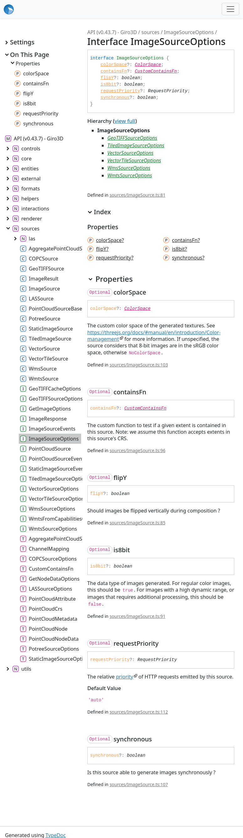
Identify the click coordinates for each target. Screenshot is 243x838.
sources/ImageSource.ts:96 (137, 450)
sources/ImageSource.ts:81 (137, 195)
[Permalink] (152, 292)
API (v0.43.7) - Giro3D (112, 32)
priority (124, 676)
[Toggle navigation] (230, 9)
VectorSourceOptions (130, 152)
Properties (24, 63)
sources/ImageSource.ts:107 (139, 784)
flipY (107, 77)
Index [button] (99, 212)
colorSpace (114, 64)
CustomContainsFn (156, 71)
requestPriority (120, 90)
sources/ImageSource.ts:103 (139, 365)
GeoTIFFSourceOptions (132, 137)
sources (150, 32)
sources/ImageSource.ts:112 (139, 712)
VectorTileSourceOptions (134, 160)
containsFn (114, 71)
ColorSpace (148, 64)
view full (125, 120)
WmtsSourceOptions (129, 175)
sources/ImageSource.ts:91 (137, 616)
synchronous (115, 97)
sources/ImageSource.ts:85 (137, 523)
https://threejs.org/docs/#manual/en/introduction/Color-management (154, 335)
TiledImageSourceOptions (135, 145)
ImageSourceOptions (189, 32)
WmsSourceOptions (129, 167)
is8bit (108, 84)
